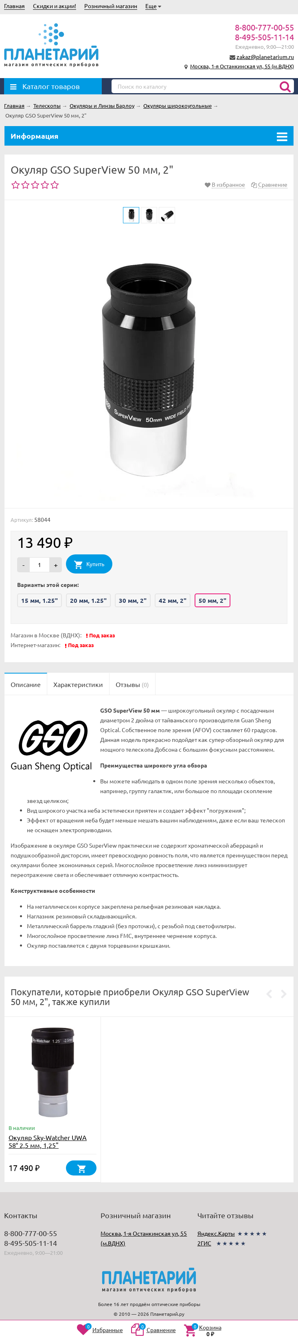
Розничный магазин (110, 5)
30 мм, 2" (133, 600)
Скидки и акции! (54, 5)
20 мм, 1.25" (88, 600)
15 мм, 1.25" (39, 600)
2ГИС (204, 1243)
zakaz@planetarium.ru (265, 56)
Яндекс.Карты (216, 1233)
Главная (14, 5)
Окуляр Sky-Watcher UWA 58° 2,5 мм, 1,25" (48, 1141)
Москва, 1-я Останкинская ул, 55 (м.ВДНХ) (242, 66)
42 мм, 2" (172, 600)
